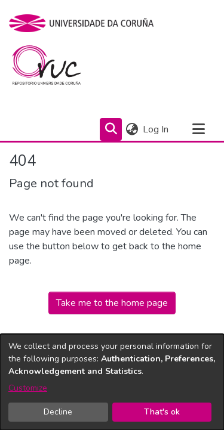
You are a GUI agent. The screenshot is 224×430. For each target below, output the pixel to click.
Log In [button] (156, 129)
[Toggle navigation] (198, 129)
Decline (58, 411)
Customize (27, 388)
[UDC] (85, 23)
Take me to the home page (112, 303)
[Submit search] (111, 129)
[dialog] (112, 382)
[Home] (53, 68)
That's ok (162, 411)
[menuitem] (131, 129)
